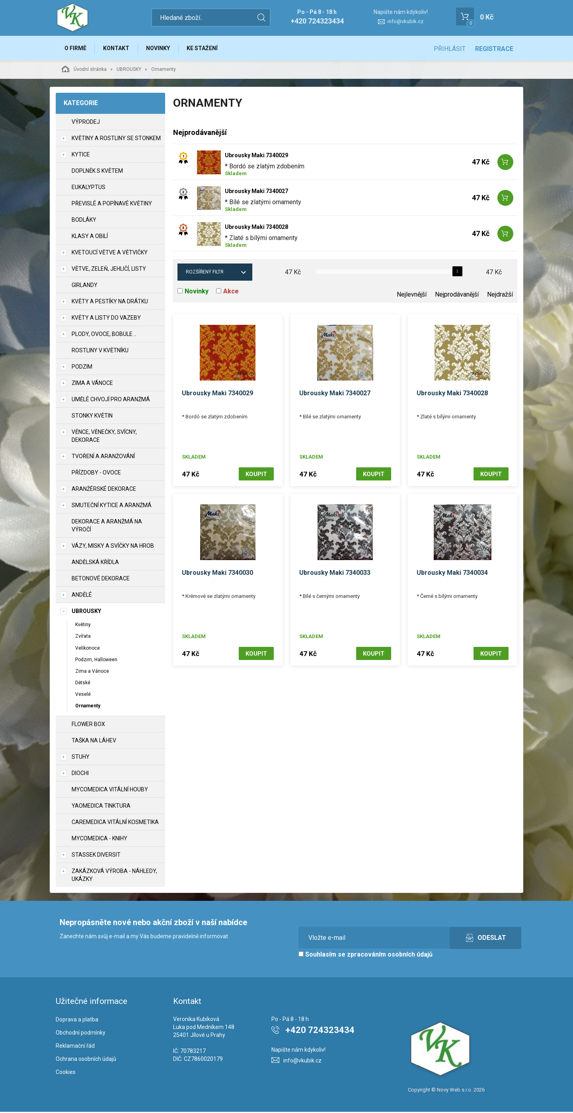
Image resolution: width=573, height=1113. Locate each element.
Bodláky (84, 221)
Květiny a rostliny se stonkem (116, 139)
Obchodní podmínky (80, 1034)
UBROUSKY (129, 70)
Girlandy (84, 286)
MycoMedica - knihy (99, 839)
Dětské (82, 684)
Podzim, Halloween (96, 660)
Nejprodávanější (457, 295)
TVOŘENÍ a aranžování (103, 457)
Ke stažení (206, 48)
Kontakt (118, 48)
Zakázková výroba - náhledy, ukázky (114, 876)
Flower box (88, 725)
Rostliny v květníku (100, 351)
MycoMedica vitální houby (110, 790)
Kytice (81, 155)
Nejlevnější (412, 295)
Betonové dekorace (101, 579)
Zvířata (83, 637)
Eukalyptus (88, 188)
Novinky (161, 48)
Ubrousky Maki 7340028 (256, 228)
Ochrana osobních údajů (86, 1059)
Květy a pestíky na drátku (110, 302)
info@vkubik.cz (405, 21)
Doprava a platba (77, 1020)
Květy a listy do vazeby (106, 319)
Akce (231, 292)
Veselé (83, 695)
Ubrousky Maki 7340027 (256, 192)
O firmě (76, 48)
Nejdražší (500, 295)
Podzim (82, 368)
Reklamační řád (75, 1047)
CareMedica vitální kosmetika (115, 823)
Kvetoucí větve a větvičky (110, 253)
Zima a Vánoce (92, 672)
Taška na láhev (94, 741)
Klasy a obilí (90, 237)
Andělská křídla (95, 563)
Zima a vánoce (92, 384)
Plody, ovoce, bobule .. (104, 335)
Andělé (82, 596)
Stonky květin (92, 417)
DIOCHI (80, 774)
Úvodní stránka (84, 70)
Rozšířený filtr (205, 273)
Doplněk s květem (97, 172)
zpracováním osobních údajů (390, 955)
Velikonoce (87, 649)
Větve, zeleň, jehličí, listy (109, 270)
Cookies (66, 1073)
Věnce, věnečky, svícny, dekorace (104, 437)
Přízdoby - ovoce (96, 474)
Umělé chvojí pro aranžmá (111, 400)
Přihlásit (450, 49)
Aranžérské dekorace (104, 490)
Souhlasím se (365, 955)
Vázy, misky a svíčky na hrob (113, 547)
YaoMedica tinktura (101, 807)
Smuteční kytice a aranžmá (112, 506)
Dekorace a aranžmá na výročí (107, 526)
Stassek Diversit (96, 856)
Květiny (83, 626)
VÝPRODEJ (86, 123)
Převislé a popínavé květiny (112, 204)
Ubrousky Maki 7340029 (256, 156)
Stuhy (81, 758)
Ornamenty (87, 707)
